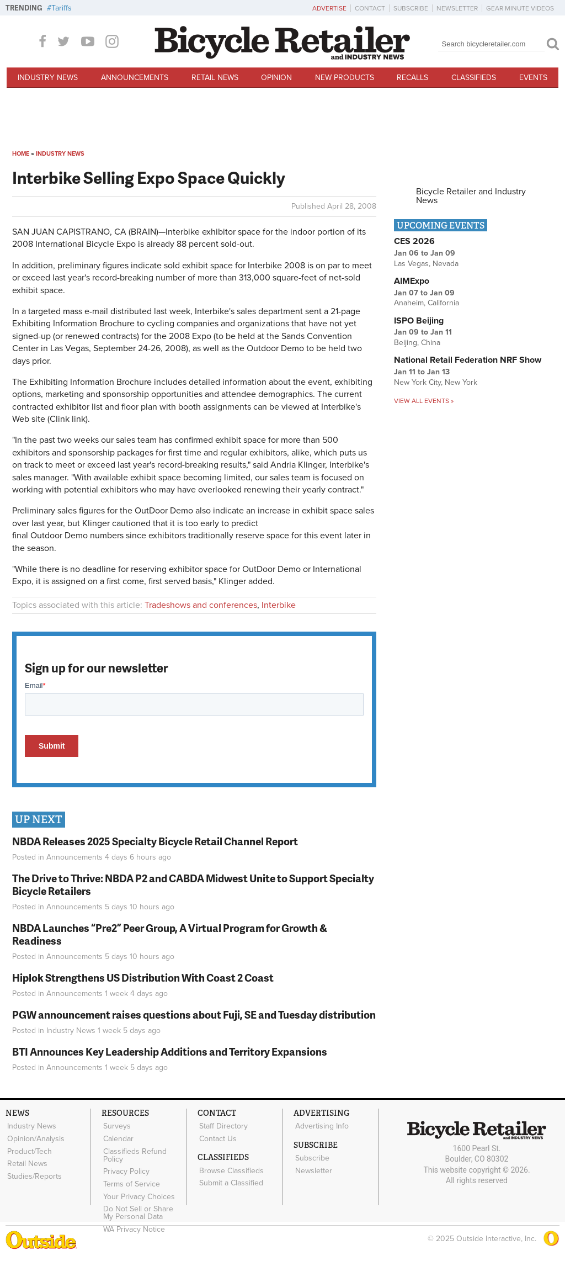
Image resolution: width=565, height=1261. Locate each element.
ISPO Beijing (419, 320)
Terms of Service (130, 1179)
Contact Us (217, 1137)
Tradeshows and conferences (201, 605)
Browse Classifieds (230, 1168)
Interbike (279, 605)
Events (533, 77)
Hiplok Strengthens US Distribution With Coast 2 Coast (143, 977)
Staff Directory (222, 1125)
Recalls (412, 77)
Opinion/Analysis (34, 1137)
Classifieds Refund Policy (134, 1153)
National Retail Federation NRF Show (467, 359)
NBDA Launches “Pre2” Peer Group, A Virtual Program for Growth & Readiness (169, 934)
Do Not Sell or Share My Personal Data (143, 1206)
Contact (370, 8)
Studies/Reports (33, 1171)
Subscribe (410, 8)
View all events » (424, 401)
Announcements (134, 77)
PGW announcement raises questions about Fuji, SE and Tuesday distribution (194, 1014)
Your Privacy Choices (138, 1190)
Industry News (48, 77)
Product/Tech (28, 1149)
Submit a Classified (230, 1179)
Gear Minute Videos (520, 8)
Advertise (329, 8)
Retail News (214, 77)
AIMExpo (411, 281)
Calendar (117, 1137)
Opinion (276, 77)
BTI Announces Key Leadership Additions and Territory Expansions (169, 1051)
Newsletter (457, 8)
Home (20, 153)
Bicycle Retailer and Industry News (471, 196)
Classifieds (473, 77)
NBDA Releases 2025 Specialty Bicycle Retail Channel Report (156, 841)
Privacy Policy (125, 1167)
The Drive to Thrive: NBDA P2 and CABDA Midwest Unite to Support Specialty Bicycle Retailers (193, 884)
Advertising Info (321, 1125)
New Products (344, 77)
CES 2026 (414, 241)
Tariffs (61, 8)
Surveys (116, 1125)
